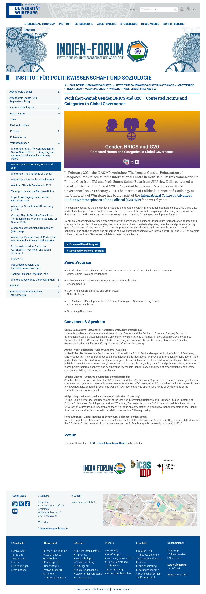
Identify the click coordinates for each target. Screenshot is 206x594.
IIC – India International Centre (109, 443)
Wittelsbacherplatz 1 (83, 502)
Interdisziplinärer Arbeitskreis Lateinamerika (26, 293)
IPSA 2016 (17, 258)
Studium (17, 555)
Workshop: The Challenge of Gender (31, 173)
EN (194, 9)
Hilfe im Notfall (145, 578)
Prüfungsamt (82, 566)
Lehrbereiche (84, 23)
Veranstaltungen (19, 142)
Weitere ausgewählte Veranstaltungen (33, 279)
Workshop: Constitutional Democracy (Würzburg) (32, 229)
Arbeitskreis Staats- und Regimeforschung (23, 99)
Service (79, 543)
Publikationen (18, 137)
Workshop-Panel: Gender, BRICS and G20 (32, 166)
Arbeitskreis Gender (20, 91)
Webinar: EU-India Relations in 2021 (31, 185)
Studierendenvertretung (87, 574)
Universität (18, 551)
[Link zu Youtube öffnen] (15, 511)
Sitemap (173, 551)
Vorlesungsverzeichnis (118, 558)
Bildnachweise (176, 554)
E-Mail (44, 522)
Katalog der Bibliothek (118, 573)
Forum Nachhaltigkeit (21, 107)
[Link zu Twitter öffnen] (21, 504)
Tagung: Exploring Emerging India (29, 273)
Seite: (170, 574)
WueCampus (113, 554)
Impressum (83, 589)
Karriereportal (51, 562)
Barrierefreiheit (121, 589)
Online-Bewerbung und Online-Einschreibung (116, 566)
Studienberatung (84, 562)
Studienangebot (52, 555)
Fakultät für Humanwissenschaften (91, 85)
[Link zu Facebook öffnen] (28, 504)
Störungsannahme (147, 570)
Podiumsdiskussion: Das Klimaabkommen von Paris (26, 266)
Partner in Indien (19, 125)
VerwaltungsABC (53, 570)
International (19, 570)
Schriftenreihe (173, 23)
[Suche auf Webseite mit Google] (159, 9)
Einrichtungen (20, 566)
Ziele (13, 119)
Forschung (18, 559)
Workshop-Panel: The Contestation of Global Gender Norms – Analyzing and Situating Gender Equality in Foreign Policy (32, 153)
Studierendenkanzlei (86, 570)
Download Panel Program (83, 244)
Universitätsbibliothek (87, 551)
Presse (141, 562)
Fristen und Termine (55, 551)
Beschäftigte (51, 566)
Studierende (128, 23)
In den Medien (150, 23)
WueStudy (111, 551)
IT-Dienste (80, 555)
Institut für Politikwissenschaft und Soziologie (83, 78)
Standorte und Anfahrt (149, 559)
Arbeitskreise (106, 23)
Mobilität (15, 285)
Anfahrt (78, 495)
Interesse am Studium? (39, 23)
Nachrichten (50, 559)
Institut (65, 23)
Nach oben (174, 558)
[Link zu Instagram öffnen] (15, 504)
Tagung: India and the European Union (32, 191)
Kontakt (29, 30)
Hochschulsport (84, 559)
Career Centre (82, 578)
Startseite (17, 543)
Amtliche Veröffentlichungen (54, 576)
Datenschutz (101, 589)
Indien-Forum (17, 113)
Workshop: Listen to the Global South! (32, 179)
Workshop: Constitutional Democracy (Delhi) (32, 208)
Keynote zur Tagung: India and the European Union (30, 199)
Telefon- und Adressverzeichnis (147, 553)
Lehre (15, 562)
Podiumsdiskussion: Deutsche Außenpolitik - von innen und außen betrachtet (31, 250)
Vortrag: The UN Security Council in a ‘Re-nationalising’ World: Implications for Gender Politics (34, 219)
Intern (133, 9)
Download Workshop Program (86, 250)
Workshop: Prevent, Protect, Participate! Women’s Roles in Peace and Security (33, 239)
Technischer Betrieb (148, 574)
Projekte (15, 131)
